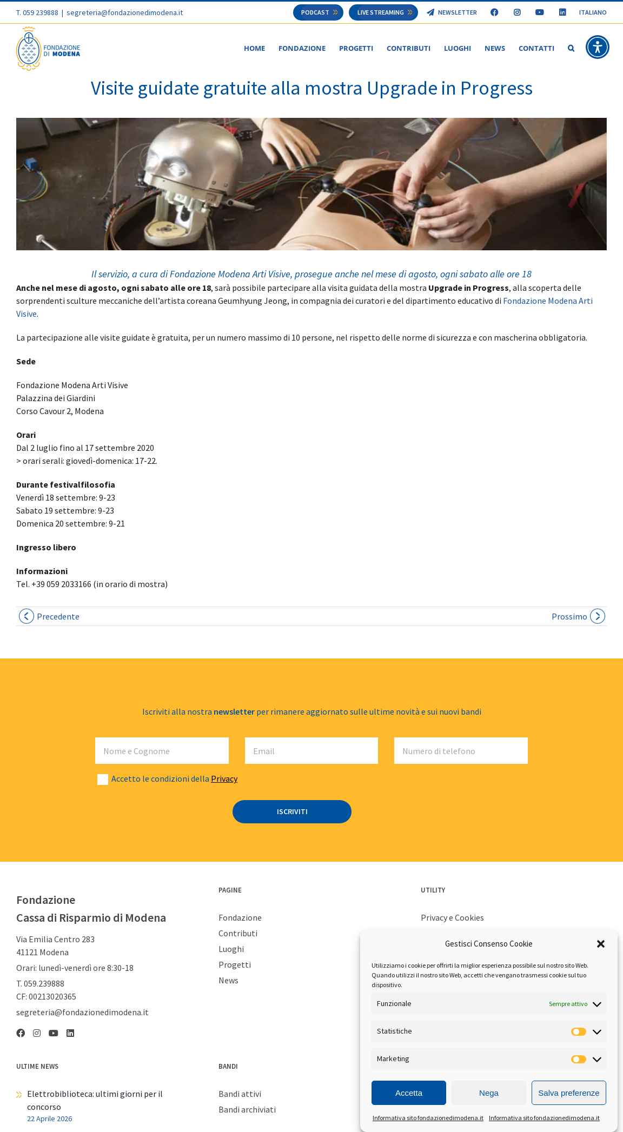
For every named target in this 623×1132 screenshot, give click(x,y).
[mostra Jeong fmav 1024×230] (311, 184)
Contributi (237, 933)
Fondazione (240, 918)
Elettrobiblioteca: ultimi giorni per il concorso (95, 1101)
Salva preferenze (568, 1092)
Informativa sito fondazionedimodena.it (428, 1118)
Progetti (234, 965)
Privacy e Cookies (452, 918)
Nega (489, 1092)
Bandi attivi (239, 1094)
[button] (600, 943)
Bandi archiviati (247, 1109)
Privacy (224, 779)
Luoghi (231, 949)
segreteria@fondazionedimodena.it (125, 12)
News (228, 980)
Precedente (58, 616)
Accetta (408, 1092)
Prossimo (569, 616)
